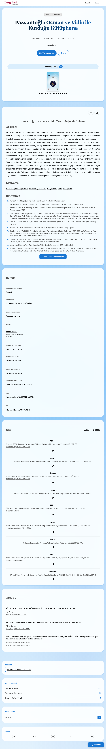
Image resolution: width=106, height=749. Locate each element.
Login (97, 3)
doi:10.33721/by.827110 (84, 464)
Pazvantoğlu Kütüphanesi (17, 189)
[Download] (99, 720)
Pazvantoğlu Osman (37, 189)
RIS (86, 432)
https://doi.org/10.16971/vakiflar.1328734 (18, 631)
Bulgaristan (52, 189)
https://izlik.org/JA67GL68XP (18, 411)
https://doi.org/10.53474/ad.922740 (16, 617)
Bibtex (96, 432)
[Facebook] (14, 739)
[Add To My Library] (53, 67)
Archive (8, 667)
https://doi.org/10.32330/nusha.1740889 (18, 648)
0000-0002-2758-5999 (14, 336)
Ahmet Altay (52, 45)
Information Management (53, 94)
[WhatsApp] (72, 739)
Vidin (60, 189)
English (88, 3)
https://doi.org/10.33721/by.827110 (20, 399)
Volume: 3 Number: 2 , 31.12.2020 (19, 672)
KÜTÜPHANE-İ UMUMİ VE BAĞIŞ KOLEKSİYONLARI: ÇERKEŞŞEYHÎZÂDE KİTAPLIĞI (41, 611)
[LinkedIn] (53, 739)
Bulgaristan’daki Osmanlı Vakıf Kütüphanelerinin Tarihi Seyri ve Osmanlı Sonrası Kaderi (43, 625)
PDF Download (46, 53)
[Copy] (53, 453)
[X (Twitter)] (33, 739)
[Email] (92, 739)
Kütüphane (68, 189)
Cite (64, 53)
